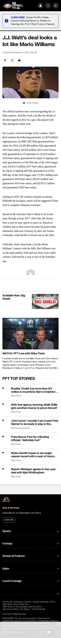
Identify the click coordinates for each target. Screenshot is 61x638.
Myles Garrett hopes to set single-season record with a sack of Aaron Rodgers (32, 455)
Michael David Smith (20, 428)
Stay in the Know (10, 508)
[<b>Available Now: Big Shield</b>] (45, 301)
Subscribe (9, 519)
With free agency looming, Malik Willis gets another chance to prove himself (34, 406)
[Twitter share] (12, 60)
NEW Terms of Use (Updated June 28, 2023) (22, 607)
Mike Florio (16, 396)
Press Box (24, 604)
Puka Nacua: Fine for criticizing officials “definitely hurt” (30, 438)
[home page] (13, 5)
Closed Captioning (40, 602)
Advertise (18, 602)
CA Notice (25, 609)
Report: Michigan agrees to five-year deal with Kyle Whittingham (33, 471)
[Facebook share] (5, 60)
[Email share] (19, 60)
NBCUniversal (20, 614)
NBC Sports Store (10, 604)
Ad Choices (7, 602)
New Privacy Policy (11, 609)
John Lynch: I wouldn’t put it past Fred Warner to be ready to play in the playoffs (34, 422)
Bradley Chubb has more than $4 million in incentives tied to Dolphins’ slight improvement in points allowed (33, 390)
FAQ (52, 602)
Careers (27, 602)
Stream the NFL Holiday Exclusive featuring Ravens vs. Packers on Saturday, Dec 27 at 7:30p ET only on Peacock (32, 20)
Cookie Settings (39, 609)
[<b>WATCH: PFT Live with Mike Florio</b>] (30, 333)
